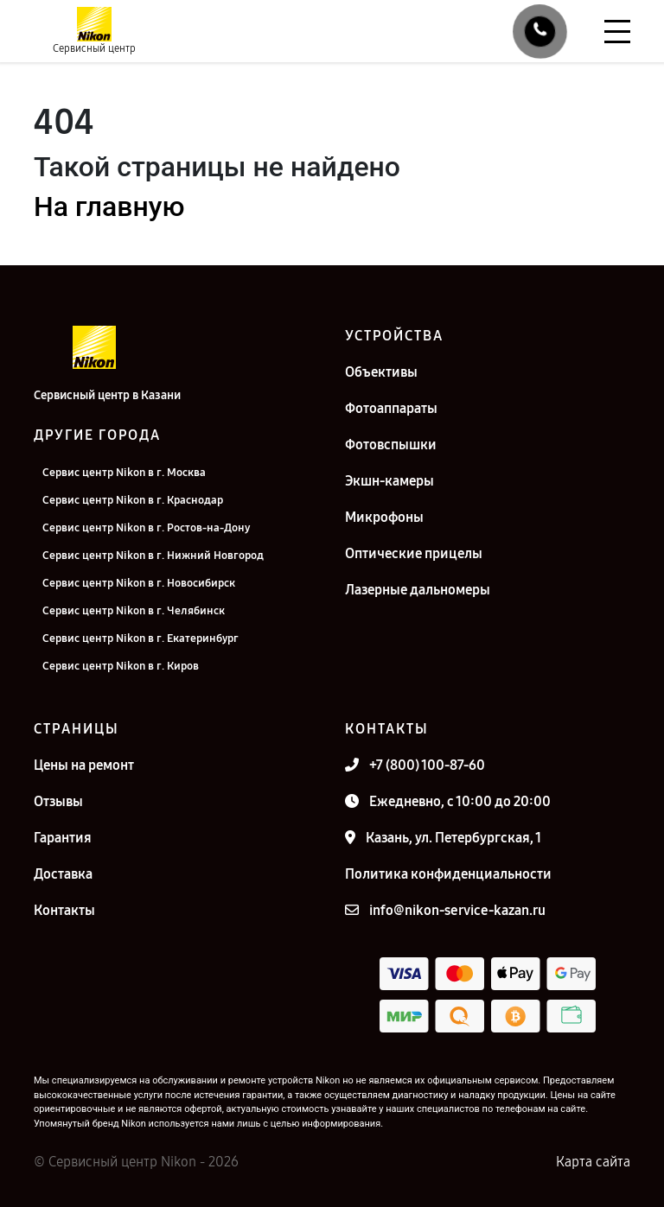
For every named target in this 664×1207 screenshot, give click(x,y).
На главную (109, 206)
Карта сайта (593, 1161)
